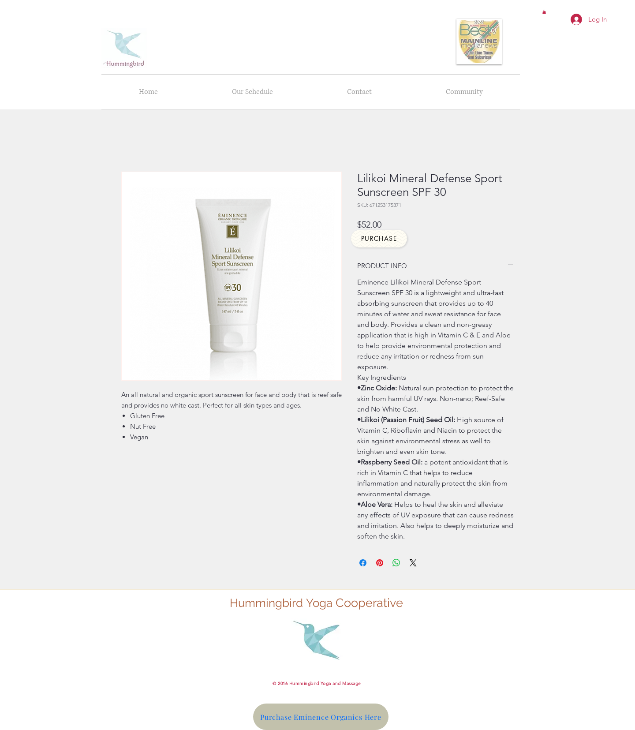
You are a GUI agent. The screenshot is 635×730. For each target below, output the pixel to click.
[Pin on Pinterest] (379, 563)
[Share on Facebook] (363, 563)
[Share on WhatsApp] (396, 563)
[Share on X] (413, 563)
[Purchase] (379, 238)
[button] (544, 12)
